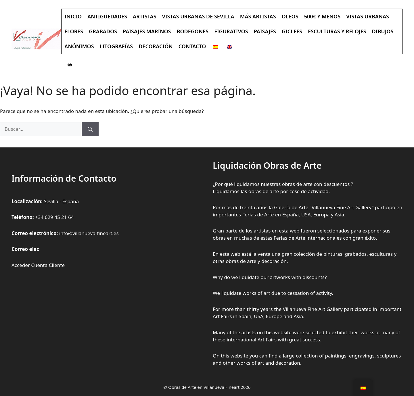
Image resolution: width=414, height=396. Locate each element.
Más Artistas (258, 16)
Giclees (292, 31)
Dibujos (383, 31)
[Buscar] (90, 129)
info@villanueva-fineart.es (89, 233)
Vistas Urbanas (367, 16)
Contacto (192, 46)
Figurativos (231, 31)
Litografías (116, 46)
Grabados (103, 31)
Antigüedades (107, 16)
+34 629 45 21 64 (54, 217)
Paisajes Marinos (147, 31)
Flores (73, 31)
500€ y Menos (322, 16)
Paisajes (265, 31)
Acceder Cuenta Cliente (38, 265)
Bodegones (193, 31)
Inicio (73, 16)
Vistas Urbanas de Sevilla (198, 16)
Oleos (290, 16)
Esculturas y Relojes (337, 31)
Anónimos (79, 46)
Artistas (144, 16)
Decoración (155, 46)
